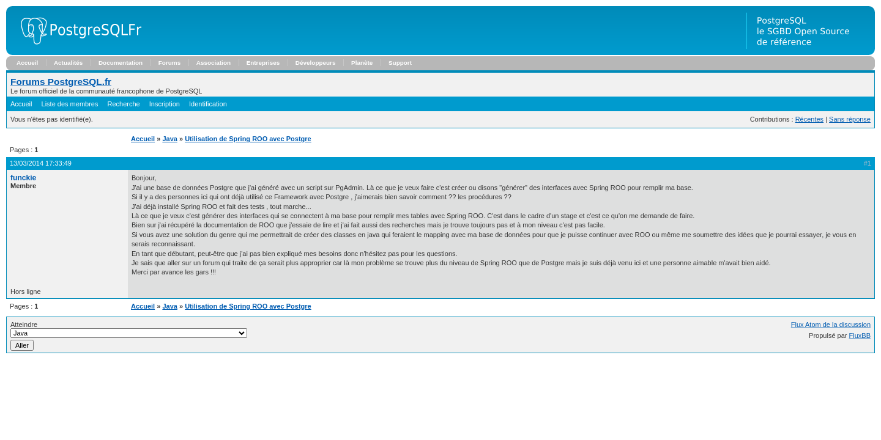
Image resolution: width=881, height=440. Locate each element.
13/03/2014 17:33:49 (41, 163)
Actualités (68, 62)
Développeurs (316, 62)
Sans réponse (850, 119)
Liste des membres (70, 104)
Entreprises (263, 62)
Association (213, 62)
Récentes (809, 119)
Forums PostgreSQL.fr (60, 81)
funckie (23, 178)
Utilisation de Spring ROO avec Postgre (248, 138)
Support (400, 62)
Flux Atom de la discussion (831, 324)
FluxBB (860, 335)
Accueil (27, 62)
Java (169, 138)
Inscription (164, 104)
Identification (208, 104)
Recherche (124, 104)
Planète (362, 62)
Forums (169, 62)
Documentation (121, 62)
